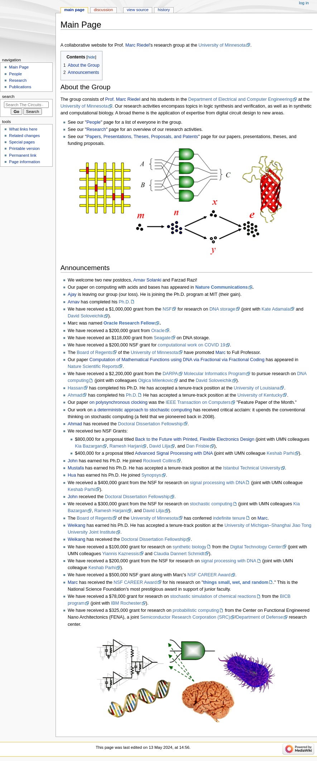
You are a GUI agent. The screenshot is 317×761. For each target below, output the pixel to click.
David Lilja (159, 446)
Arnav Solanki (147, 280)
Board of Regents (94, 352)
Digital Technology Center (256, 546)
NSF (167, 309)
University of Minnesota (222, 45)
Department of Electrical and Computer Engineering (240, 99)
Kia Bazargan (88, 446)
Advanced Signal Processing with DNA (173, 453)
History (164, 10)
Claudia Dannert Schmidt (179, 553)
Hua (72, 475)
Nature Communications (221, 287)
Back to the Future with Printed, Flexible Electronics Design (194, 439)
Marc (220, 352)
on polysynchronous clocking (119, 402)
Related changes (24, 135)
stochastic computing (211, 503)
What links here (23, 129)
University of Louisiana (257, 388)
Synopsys (151, 475)
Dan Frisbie (198, 446)
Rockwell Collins (159, 460)
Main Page (19, 67)
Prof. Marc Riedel (122, 99)
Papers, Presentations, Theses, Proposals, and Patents (142, 136)
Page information (24, 162)
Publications (20, 87)
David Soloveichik (86, 315)
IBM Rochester (126, 603)
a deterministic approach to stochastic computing (143, 409)
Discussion (103, 10)
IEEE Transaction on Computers (198, 402)
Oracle (157, 330)
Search (8, 96)
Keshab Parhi (280, 453)
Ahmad (75, 395)
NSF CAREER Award (208, 574)
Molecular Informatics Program (215, 373)
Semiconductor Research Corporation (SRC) (185, 617)
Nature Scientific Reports (93, 366)
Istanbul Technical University (251, 468)
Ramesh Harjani (126, 446)
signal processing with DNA (217, 482)
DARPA (170, 373)
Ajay (72, 294)
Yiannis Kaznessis (120, 553)
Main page (74, 10)
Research (96, 129)
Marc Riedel (137, 45)
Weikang (76, 525)
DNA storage (222, 309)
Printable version (24, 148)
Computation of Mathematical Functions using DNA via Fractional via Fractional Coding (176, 359)
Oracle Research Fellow (129, 323)
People (93, 122)
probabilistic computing (196, 610)
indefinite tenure (229, 518)
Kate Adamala (275, 309)
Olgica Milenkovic (155, 380)
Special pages (22, 142)
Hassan (75, 388)
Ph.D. (124, 301)
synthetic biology (189, 546)
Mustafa (76, 468)
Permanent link (22, 155)
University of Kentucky (260, 395)
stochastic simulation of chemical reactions (213, 596)
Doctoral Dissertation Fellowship (150, 423)
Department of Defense (259, 617)
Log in (304, 3)
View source (137, 10)
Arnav (74, 301)
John (73, 460)
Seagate (162, 337)
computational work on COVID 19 (191, 345)
